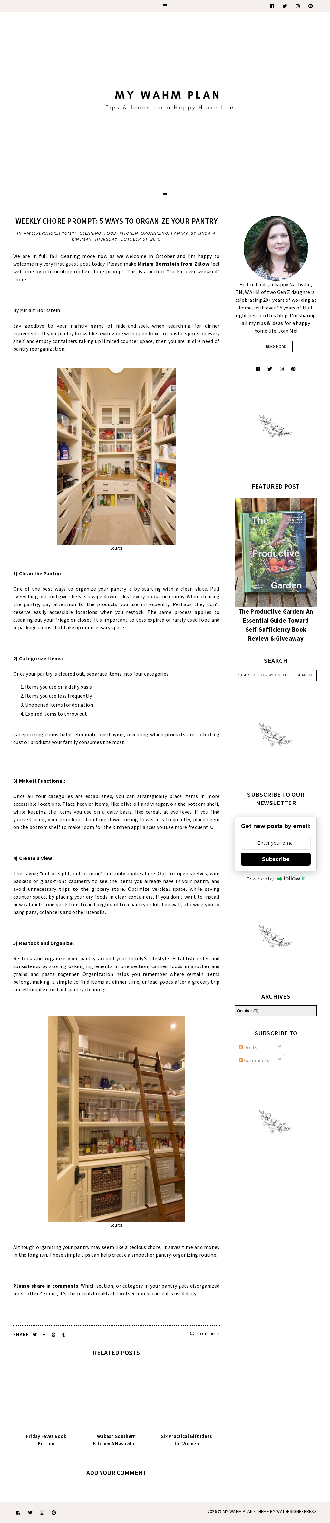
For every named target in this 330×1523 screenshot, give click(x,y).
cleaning (91, 233)
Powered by (276, 878)
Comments (254, 1060)
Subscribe (276, 859)
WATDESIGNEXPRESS (296, 1511)
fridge (62, 619)
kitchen (129, 233)
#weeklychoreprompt (50, 233)
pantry (179, 233)
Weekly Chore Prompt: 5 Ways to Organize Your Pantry (116, 220)
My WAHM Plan (238, 1511)
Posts (248, 1047)
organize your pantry (70, 958)
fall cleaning (65, 256)
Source (116, 548)
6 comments (205, 1333)
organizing (154, 233)
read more (276, 346)
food (110, 233)
